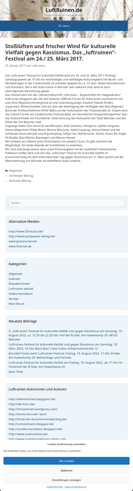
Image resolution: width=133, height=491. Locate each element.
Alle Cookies (66, 461)
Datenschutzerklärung (75, 486)
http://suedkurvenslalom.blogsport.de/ (35, 429)
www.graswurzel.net (23, 241)
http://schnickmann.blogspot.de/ (31, 424)
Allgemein (15, 171)
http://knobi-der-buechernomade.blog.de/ (38, 419)
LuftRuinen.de (64, 9)
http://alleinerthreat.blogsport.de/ (32, 399)
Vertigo (14, 299)
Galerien (14, 279)
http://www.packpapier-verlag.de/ (32, 236)
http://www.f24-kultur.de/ (26, 231)
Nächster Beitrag (20, 181)
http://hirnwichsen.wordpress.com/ (33, 409)
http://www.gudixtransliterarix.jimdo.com (37, 439)
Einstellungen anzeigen (66, 480)
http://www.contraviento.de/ (28, 434)
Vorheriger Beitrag (21, 176)
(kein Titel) (16, 372)
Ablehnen (67, 470)
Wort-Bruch (17, 304)
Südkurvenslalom (21, 294)
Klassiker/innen (19, 284)
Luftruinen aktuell (21, 289)
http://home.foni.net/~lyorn (28, 414)
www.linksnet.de (20, 246)
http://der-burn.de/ (22, 404)
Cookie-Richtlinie (55, 486)
